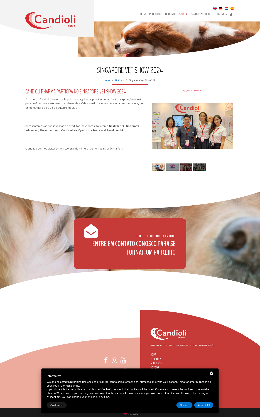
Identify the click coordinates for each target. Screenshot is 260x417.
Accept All (204, 405)
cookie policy (72, 385)
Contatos (221, 14)
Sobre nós (170, 14)
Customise (56, 405)
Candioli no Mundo (202, 14)
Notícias (183, 14)
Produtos (155, 14)
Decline (184, 405)
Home (143, 14)
